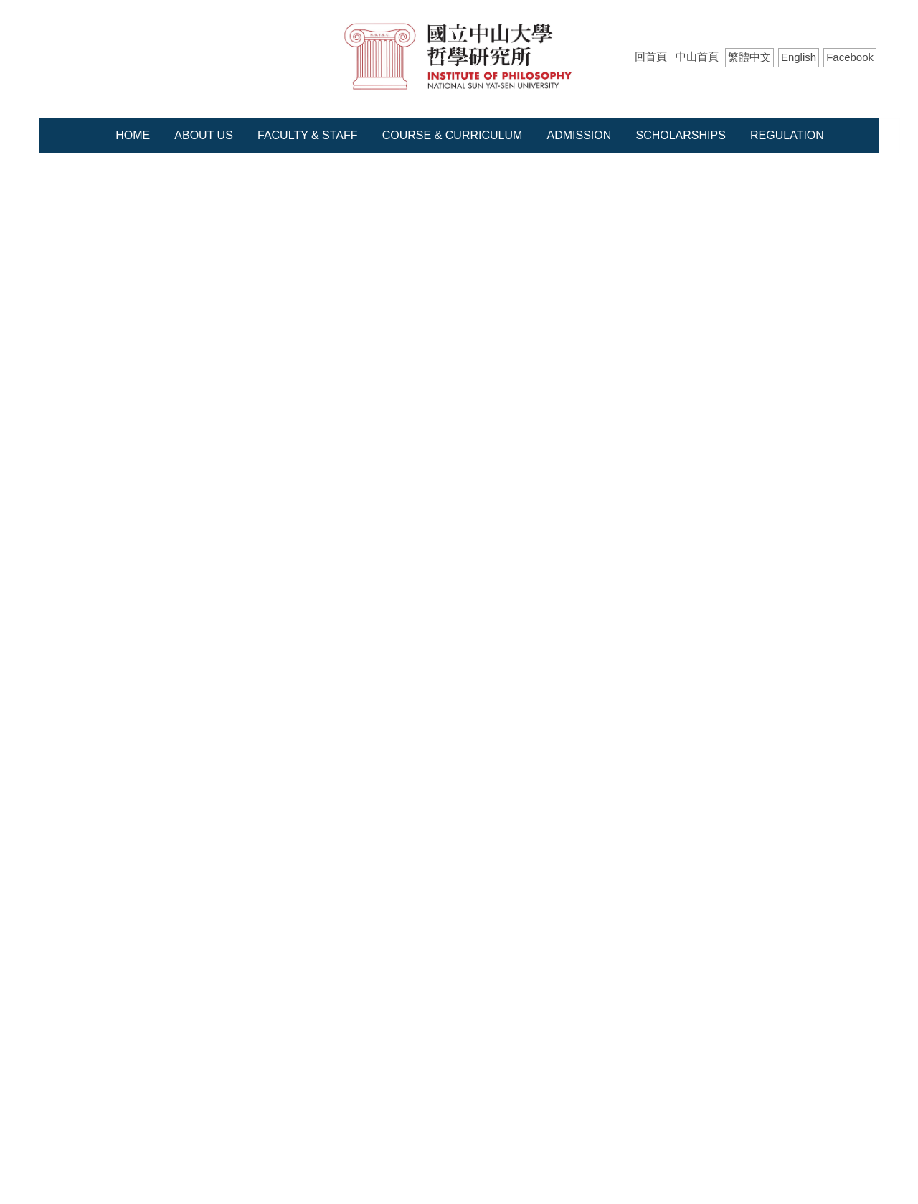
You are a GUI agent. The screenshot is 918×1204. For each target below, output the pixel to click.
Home (132, 135)
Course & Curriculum (452, 135)
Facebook (850, 57)
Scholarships (680, 135)
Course (112, 185)
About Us (203, 135)
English (798, 57)
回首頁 (651, 56)
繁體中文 (749, 57)
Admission (579, 135)
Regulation (787, 135)
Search (866, 85)
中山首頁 (697, 56)
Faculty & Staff (307, 135)
